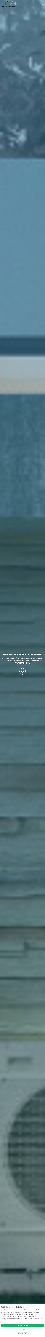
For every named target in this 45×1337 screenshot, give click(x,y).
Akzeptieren (22, 1325)
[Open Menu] (42, 4)
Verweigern (22, 1333)
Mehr (22, 1329)
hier (24, 1321)
